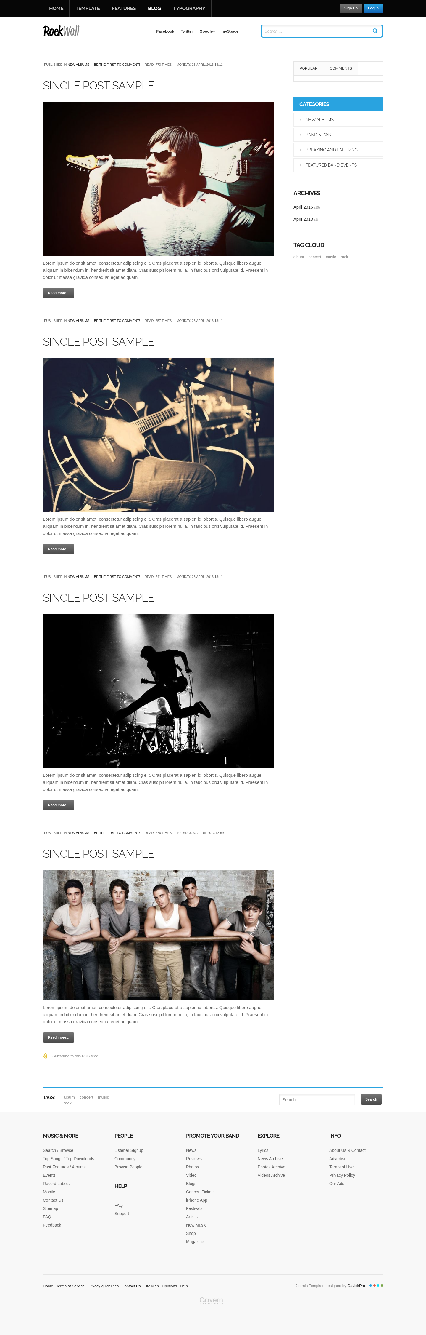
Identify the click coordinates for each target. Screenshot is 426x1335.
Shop (191, 1233)
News (191, 1150)
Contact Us (53, 1200)
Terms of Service (70, 1286)
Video (191, 1175)
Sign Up (351, 8)
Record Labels (56, 1183)
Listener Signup (128, 1150)
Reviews (194, 1158)
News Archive (270, 1158)
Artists (192, 1216)
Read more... (58, 293)
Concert (315, 257)
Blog (154, 8)
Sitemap (50, 1208)
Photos (192, 1167)
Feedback (52, 1225)
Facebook (165, 31)
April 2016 (306, 207)
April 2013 (306, 219)
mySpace (230, 31)
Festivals (194, 1208)
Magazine (195, 1241)
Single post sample (109, 84)
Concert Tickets (200, 1191)
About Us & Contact (347, 1150)
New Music (196, 1225)
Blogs (191, 1183)
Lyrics (263, 1150)
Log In (373, 8)
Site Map (151, 1286)
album (299, 257)
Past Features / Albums (64, 1167)
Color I (370, 1285)
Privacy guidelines (103, 1286)
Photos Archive (271, 1167)
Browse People (128, 1167)
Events (49, 1175)
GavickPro (356, 1285)
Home (56, 8)
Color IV (382, 1285)
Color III (378, 1285)
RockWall (61, 31)
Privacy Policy (342, 1175)
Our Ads (336, 1183)
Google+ (207, 31)
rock (344, 257)
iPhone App (196, 1200)
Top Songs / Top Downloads (68, 1158)
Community (124, 1158)
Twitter (187, 31)
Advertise (337, 1158)
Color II (374, 1285)
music (331, 257)
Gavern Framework (213, 1316)
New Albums (78, 64)
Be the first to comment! (117, 64)
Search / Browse (58, 1150)
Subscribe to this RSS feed (75, 1056)
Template (87, 8)
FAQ (47, 1216)
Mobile (49, 1191)
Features (124, 8)
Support (121, 1213)
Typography (189, 8)
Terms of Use (341, 1167)
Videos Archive (271, 1175)
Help (184, 1286)
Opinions (169, 1286)
